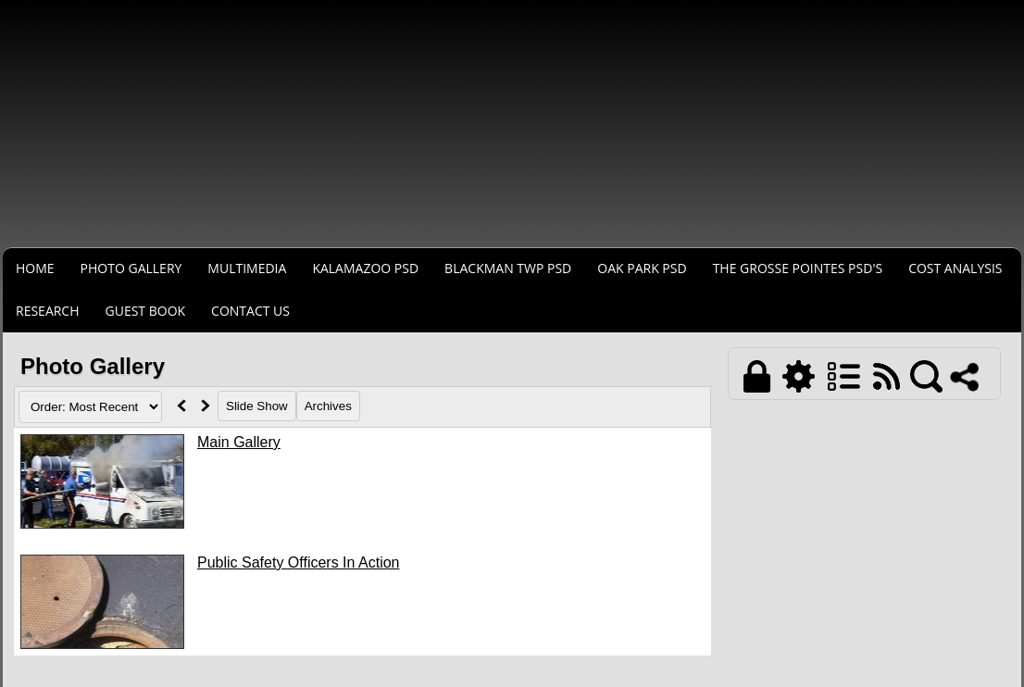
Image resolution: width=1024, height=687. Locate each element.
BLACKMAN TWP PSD (507, 268)
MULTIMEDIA (246, 268)
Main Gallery (239, 442)
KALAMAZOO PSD (365, 268)
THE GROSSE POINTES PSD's (798, 268)
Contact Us (250, 310)
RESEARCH (48, 310)
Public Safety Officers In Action (298, 562)
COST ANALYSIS (955, 268)
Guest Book (146, 310)
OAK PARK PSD (641, 268)
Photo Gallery (131, 268)
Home (35, 268)
